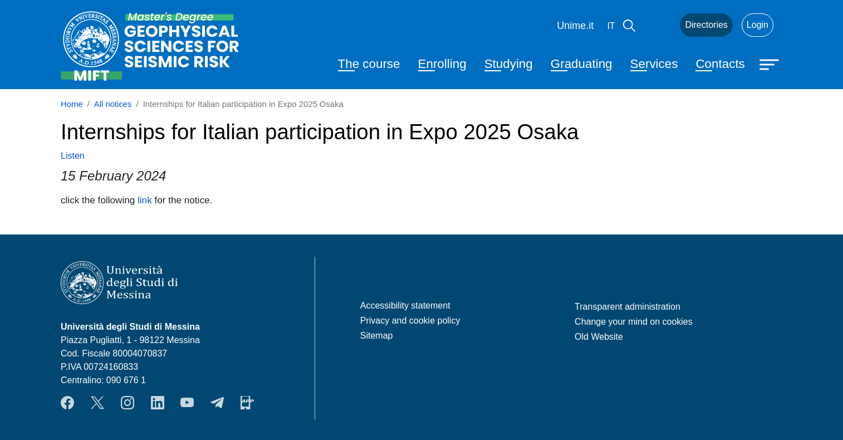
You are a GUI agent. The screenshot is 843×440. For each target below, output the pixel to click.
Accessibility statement (405, 305)
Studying (508, 64)
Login (757, 25)
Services (654, 64)
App (247, 402)
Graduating (581, 64)
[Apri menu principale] (770, 63)
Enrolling (442, 64)
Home (72, 104)
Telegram (217, 402)
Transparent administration (627, 306)
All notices (113, 104)
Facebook (67, 402)
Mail (657, 25)
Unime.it (575, 25)
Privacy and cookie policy (410, 320)
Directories (706, 25)
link (145, 200)
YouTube (187, 402)
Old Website (599, 336)
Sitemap (376, 335)
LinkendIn (157, 402)
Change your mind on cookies (634, 321)
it (611, 26)
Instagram (127, 402)
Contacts (719, 64)
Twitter (97, 402)
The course (369, 64)
